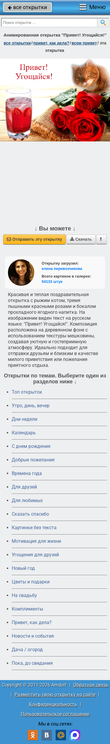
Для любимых (27, 500)
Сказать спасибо (30, 514)
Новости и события (33, 636)
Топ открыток (27, 392)
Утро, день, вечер (31, 405)
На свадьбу (24, 595)
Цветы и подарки (31, 582)
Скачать (81, 239)
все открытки (27, 7)
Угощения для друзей (35, 554)
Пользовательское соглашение (55, 714)
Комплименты (27, 609)
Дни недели (24, 419)
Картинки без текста (34, 527)
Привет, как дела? (32, 622)
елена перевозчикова (62, 268)
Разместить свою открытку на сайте (55, 694)
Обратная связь (91, 685)
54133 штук (52, 281)
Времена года (27, 473)
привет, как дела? (51, 43)
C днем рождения (31, 446)
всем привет (84, 43)
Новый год (23, 568)
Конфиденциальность (53, 704)
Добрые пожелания (33, 460)
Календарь (24, 432)
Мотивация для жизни (36, 541)
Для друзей (24, 487)
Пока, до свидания (32, 663)
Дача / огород (27, 649)
